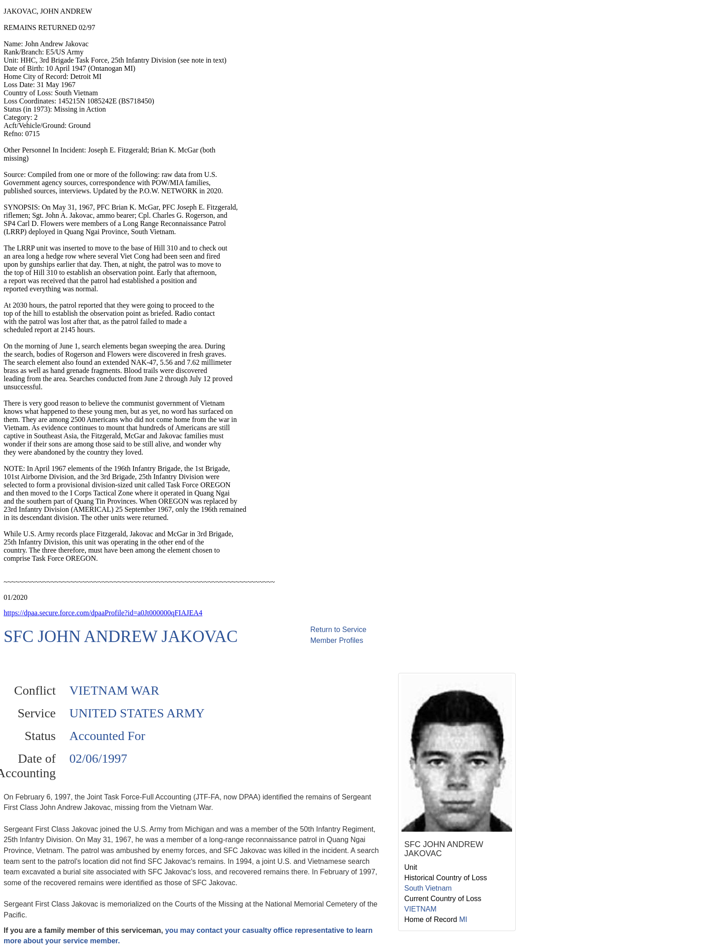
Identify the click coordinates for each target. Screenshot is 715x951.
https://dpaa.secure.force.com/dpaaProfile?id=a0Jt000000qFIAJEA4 (103, 613)
